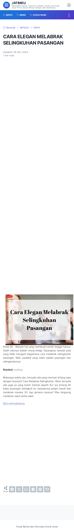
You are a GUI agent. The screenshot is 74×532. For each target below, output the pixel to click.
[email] (47, 489)
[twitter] (19, 489)
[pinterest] (40, 489)
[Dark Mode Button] (69, 5)
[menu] (6, 5)
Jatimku (19, 3)
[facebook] (12, 489)
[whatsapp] (26, 489)
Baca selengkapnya (14, 403)
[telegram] (33, 489)
